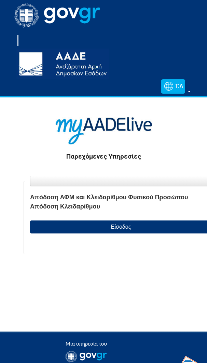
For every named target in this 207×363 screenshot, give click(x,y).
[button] (174, 87)
